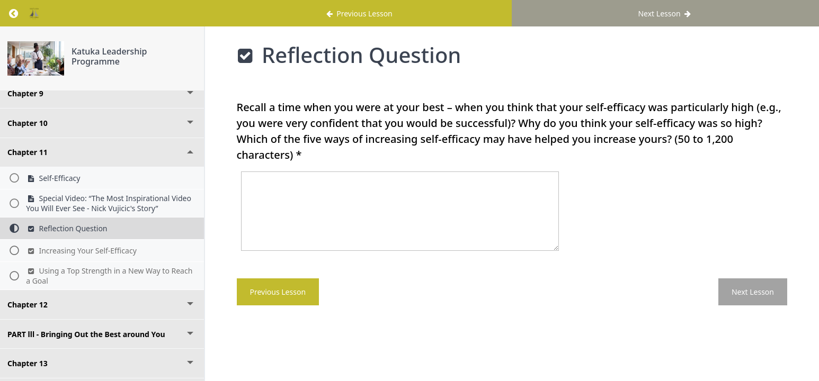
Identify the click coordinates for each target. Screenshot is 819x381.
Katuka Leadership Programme (109, 56)
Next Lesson (753, 292)
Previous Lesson (278, 292)
